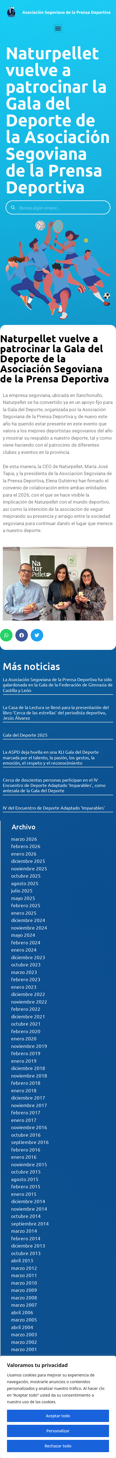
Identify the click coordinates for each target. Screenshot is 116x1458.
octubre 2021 (26, 1023)
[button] (58, 28)
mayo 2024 (23, 935)
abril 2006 (22, 1312)
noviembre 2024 (29, 927)
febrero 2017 (25, 1112)
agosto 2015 (24, 1179)
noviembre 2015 (29, 1164)
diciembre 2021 (28, 1016)
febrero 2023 (25, 979)
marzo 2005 (24, 1319)
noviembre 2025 (29, 868)
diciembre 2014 (28, 1201)
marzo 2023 (24, 972)
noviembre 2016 (29, 1127)
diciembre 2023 (28, 957)
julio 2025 (22, 890)
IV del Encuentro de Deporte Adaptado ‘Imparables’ (54, 807)
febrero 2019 (25, 1053)
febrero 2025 (25, 905)
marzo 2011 (24, 1275)
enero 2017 (24, 1120)
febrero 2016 (25, 1149)
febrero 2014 (25, 1238)
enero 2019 (24, 1061)
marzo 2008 (24, 1297)
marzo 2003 (24, 1334)
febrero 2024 (25, 942)
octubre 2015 (26, 1171)
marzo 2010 (24, 1282)
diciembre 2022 (28, 994)
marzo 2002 (24, 1342)
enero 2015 (24, 1194)
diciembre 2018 (28, 1068)
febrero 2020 (25, 1031)
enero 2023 (24, 987)
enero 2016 (24, 1157)
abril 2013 (22, 1260)
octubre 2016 (26, 1135)
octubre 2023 (26, 964)
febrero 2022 (25, 1009)
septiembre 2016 (30, 1142)
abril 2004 (22, 1327)
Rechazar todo (58, 1446)
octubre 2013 (26, 1253)
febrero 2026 (25, 846)
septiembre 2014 (30, 1223)
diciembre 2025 (28, 861)
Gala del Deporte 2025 (25, 735)
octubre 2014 (26, 1216)
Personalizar (58, 1430)
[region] (58, 1407)
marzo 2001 (24, 1349)
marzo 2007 (24, 1305)
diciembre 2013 (28, 1245)
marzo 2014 (24, 1231)
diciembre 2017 (28, 1097)
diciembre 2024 (28, 920)
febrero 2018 (25, 1083)
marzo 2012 (24, 1268)
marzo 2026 (24, 839)
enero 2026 (24, 853)
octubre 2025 (26, 875)
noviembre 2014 (29, 1209)
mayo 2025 (23, 898)
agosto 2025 (24, 883)
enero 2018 (24, 1090)
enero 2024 (24, 949)
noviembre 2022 (29, 1001)
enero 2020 (24, 1038)
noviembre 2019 (29, 1046)
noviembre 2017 (29, 1105)
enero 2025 (24, 913)
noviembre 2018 (29, 1075)
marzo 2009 (24, 1290)
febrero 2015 (25, 1186)
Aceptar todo (58, 1415)
